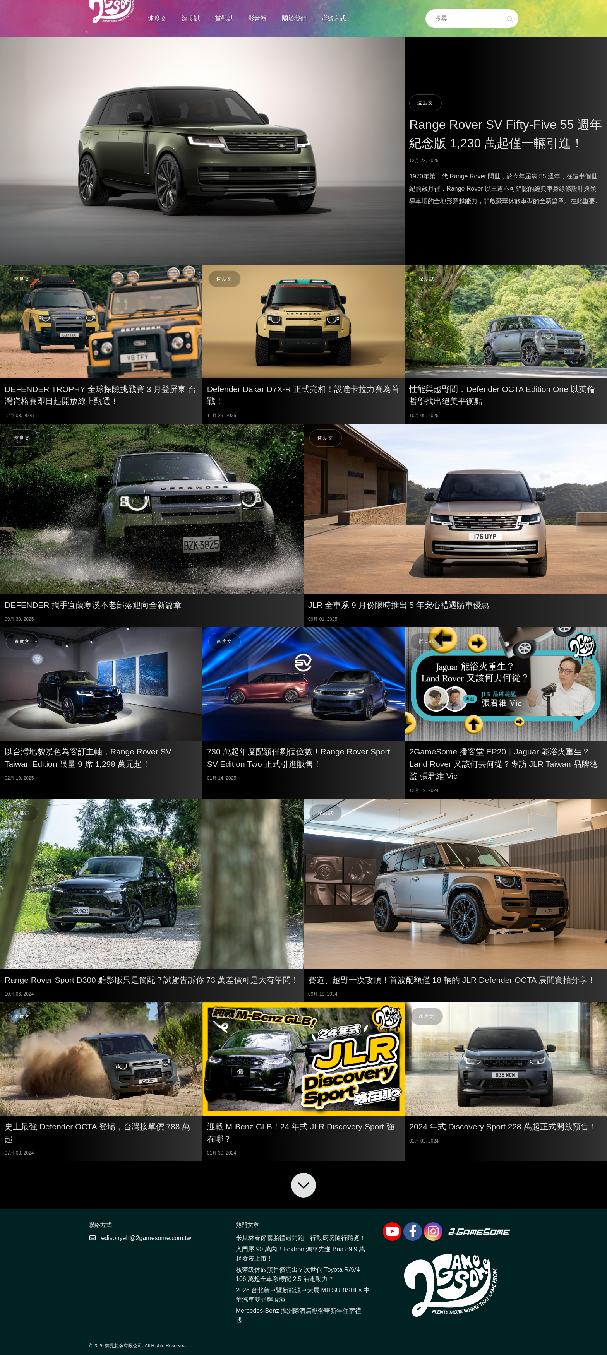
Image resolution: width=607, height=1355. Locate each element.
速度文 (157, 18)
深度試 (191, 18)
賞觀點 (224, 18)
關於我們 (294, 18)
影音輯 (257, 18)
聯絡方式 (333, 18)
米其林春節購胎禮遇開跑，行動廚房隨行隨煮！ (301, 1238)
